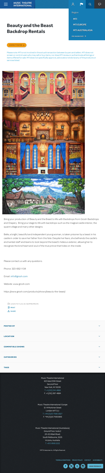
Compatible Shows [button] (14, 347)
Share (13, 311)
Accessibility (97, 460)
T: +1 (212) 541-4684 (52, 390)
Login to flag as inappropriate (25, 304)
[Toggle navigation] (5, 4)
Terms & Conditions (63, 460)
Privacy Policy (77, 460)
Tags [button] (6, 367)
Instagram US (83, 466)
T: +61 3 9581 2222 (52, 443)
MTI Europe (79, 24)
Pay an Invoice (77, 36)
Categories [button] (10, 357)
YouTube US (77, 466)
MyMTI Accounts (73, 4)
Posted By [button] (9, 326)
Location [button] (9, 336)
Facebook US (65, 466)
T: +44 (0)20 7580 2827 (52, 414)
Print (13, 307)
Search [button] (90, 4)
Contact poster (15, 45)
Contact (87, 460)
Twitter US (71, 466)
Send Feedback (95, 466)
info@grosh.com (19, 276)
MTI (75, 18)
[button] (81, 4)
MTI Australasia (82, 30)
